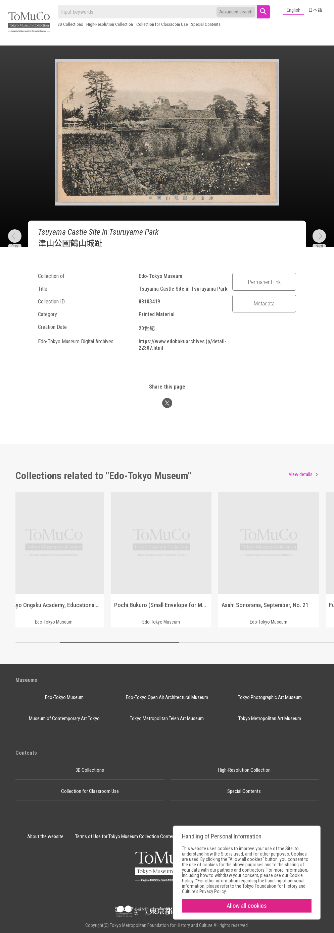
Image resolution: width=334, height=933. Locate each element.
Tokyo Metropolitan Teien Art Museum (167, 718)
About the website (45, 836)
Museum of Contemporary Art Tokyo (64, 718)
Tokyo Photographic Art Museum (270, 697)
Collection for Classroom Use (162, 24)
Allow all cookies (247, 905)
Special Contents (206, 24)
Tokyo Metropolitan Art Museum (269, 718)
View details (301, 474)
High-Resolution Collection (109, 24)
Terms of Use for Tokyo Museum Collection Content (125, 836)
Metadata (264, 303)
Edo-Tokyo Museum (64, 697)
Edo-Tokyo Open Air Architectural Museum (167, 697)
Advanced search (235, 12)
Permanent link (264, 282)
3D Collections (70, 24)
